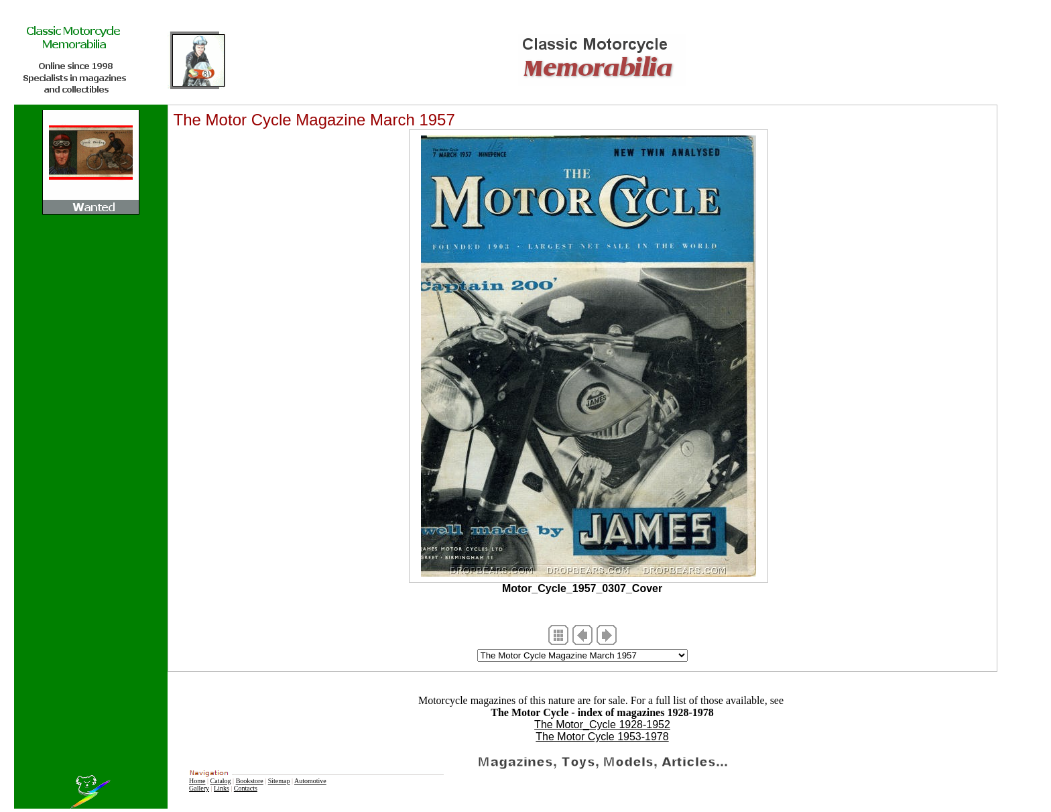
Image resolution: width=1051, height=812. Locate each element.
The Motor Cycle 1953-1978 (602, 736)
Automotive (310, 781)
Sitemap (279, 781)
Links (221, 788)
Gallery (199, 788)
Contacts (245, 788)
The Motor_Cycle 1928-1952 (602, 724)
